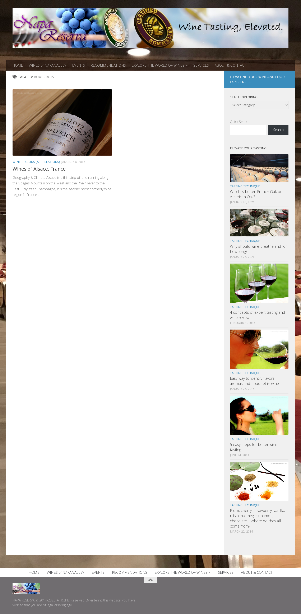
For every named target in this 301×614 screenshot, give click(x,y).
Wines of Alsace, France (39, 168)
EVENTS (78, 65)
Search (278, 129)
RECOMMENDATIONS (108, 65)
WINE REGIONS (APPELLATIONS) (36, 162)
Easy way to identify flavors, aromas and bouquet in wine (254, 381)
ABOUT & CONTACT (230, 65)
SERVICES (201, 65)
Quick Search (239, 121)
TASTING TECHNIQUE (245, 186)
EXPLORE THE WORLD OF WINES (158, 65)
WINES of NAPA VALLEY (47, 65)
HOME (17, 65)
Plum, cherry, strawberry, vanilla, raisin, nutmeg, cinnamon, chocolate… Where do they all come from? (257, 518)
